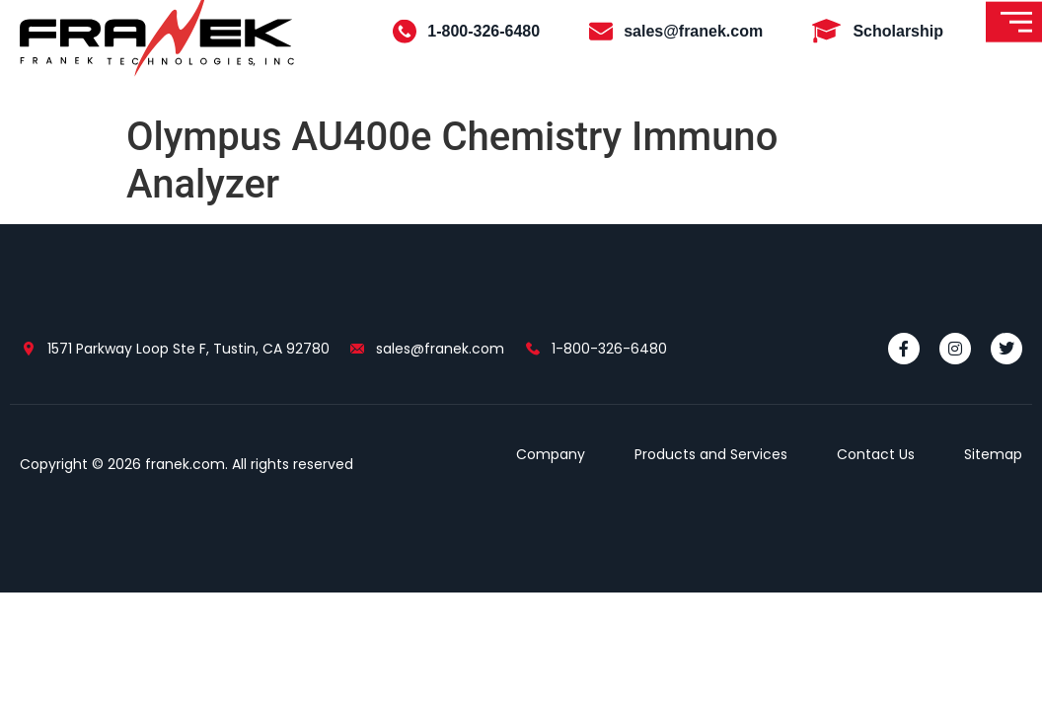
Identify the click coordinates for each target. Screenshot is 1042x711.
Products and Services (710, 454)
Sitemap (993, 454)
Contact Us (876, 454)
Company (550, 454)
